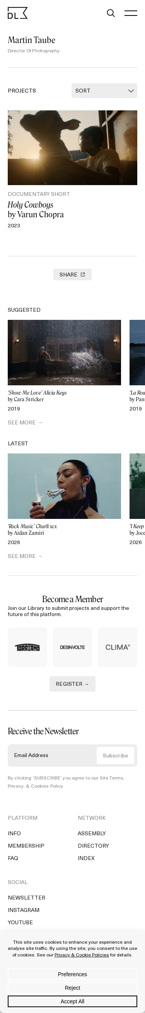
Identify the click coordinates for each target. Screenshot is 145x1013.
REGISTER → (72, 687)
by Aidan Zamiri (64, 530)
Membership (26, 850)
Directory (93, 850)
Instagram (23, 914)
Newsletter (26, 902)
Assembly (92, 837)
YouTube (20, 926)
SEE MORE (22, 423)
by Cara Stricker (64, 396)
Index (86, 862)
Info (14, 837)
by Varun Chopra (72, 209)
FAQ (13, 862)
